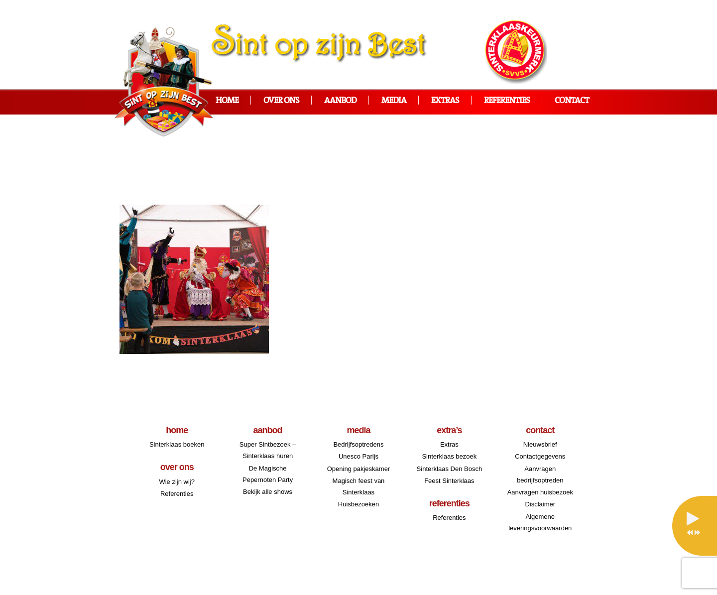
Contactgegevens (540, 456)
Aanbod (340, 101)
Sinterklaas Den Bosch (449, 469)
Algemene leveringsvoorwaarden (540, 522)
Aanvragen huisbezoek (540, 492)
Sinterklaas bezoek (449, 456)
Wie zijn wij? (177, 481)
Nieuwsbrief (540, 444)
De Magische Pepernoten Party (267, 474)
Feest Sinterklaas (449, 480)
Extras (445, 101)
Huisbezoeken (358, 504)
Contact (572, 101)
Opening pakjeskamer (358, 469)
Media (393, 101)
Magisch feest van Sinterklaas (359, 486)
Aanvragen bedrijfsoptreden (540, 474)
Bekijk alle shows (267, 491)
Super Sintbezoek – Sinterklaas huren (267, 450)
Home (227, 101)
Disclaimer (540, 504)
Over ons (281, 101)
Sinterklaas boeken (177, 444)
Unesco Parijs (358, 456)
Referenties (507, 101)
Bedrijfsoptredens (358, 444)
